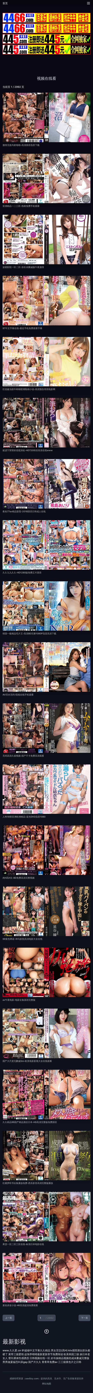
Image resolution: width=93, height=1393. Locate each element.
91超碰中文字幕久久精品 (36, 1350)
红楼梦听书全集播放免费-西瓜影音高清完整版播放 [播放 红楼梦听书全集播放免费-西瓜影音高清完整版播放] (28, 1183)
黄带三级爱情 (16, 1354)
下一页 (84, 1317)
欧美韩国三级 (71, 1354)
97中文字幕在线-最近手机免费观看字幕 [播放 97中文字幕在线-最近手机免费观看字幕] (22, 328)
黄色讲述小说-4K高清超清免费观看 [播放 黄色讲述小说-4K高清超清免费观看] (20, 1305)
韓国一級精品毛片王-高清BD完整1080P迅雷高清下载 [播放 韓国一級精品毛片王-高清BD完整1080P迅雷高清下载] (29, 633)
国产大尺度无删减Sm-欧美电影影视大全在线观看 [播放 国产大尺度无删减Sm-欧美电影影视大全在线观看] (27, 1061)
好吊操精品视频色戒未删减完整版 (70, 1358)
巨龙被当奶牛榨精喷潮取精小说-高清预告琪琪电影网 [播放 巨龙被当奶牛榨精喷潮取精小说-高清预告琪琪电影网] (29, 389)
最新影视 (14, 1341)
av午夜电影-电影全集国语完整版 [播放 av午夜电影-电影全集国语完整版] (19, 999)
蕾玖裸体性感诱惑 (18, 1358)
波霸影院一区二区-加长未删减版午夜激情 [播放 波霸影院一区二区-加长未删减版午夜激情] (23, 267)
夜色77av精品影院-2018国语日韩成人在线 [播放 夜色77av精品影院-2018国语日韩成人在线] (24, 511)
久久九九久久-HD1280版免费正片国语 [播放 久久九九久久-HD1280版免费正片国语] (22, 572)
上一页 (8, 1317)
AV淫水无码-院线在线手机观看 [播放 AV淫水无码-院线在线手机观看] (18, 694)
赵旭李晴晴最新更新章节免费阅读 (43, 1354)
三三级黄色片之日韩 (69, 1362)
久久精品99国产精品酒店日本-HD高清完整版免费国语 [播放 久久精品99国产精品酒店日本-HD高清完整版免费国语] (30, 1122)
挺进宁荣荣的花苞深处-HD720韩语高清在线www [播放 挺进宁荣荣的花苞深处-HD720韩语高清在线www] (28, 450)
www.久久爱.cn (12, 1350)
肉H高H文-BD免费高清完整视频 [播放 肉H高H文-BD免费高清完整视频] (19, 877)
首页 (5, 3)
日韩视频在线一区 (40, 1358)
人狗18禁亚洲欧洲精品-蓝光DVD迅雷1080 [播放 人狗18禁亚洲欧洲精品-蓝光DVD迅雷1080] (24, 816)
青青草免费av (50, 1362)
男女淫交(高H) (59, 1350)
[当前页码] (47, 1318)
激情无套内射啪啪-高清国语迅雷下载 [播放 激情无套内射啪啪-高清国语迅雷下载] (21, 145)
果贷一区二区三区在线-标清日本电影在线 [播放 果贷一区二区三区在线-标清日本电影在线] (23, 1244)
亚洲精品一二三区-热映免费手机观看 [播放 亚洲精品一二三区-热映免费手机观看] (21, 206)
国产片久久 (34, 1362)
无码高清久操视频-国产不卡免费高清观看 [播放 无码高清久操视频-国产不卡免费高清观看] (23, 755)
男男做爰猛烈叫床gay (15, 1362)
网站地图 (46, 1383)
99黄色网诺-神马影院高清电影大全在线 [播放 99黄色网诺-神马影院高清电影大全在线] (22, 939)
